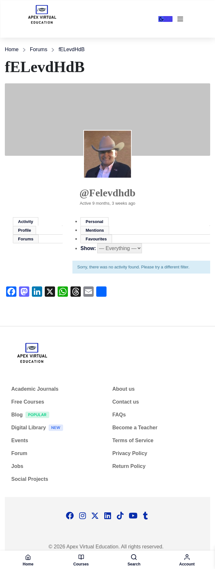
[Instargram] (82, 516)
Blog (31, 416)
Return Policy (128, 466)
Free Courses (27, 402)
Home (12, 49)
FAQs (119, 414)
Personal (94, 221)
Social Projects (29, 479)
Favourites (96, 239)
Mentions (95, 230)
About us (123, 389)
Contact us (125, 402)
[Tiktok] (120, 516)
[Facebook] (70, 516)
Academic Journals (35, 389)
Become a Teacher (134, 427)
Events (19, 440)
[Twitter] (95, 516)
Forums (38, 49)
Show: (88, 248)
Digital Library (38, 428)
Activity (25, 221)
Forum (19, 453)
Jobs (17, 466)
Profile (24, 230)
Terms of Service (133, 440)
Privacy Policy (129, 453)
